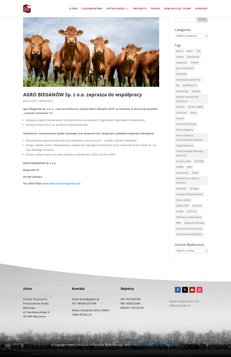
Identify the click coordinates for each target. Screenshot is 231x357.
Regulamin (139, 345)
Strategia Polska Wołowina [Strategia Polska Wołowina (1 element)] (189, 194)
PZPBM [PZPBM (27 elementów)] (179, 167)
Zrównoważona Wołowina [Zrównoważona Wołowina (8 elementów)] (189, 234)
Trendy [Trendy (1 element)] (179, 211)
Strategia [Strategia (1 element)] (194, 188)
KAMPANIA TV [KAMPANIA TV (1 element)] (190, 85)
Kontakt (201, 8)
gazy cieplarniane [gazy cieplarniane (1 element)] (185, 68)
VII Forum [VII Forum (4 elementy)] (192, 211)
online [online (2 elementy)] (193, 112)
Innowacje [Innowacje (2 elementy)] (181, 73)
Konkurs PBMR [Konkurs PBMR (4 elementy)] (195, 106)
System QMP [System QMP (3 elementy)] (182, 205)
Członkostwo (92, 8)
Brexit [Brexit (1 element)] (190, 51)
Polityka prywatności (167, 345)
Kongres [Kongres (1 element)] (196, 91)
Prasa (155, 8)
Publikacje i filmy (177, 8)
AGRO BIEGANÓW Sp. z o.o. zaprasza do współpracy (82, 94)
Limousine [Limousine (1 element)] (181, 112)
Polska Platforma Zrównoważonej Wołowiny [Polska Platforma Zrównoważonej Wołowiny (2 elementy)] (189, 137)
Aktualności (115, 8)
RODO (150, 345)
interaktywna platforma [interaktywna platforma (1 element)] (188, 79)
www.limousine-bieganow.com (61, 183)
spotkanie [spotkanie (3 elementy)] (181, 188)
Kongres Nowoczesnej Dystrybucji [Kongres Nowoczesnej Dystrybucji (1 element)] (187, 99)
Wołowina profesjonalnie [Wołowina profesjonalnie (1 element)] (188, 217)
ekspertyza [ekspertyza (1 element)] (181, 62)
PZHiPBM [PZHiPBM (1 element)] (199, 161)
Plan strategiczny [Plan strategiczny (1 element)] (184, 129)
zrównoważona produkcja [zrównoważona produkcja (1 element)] (189, 228)
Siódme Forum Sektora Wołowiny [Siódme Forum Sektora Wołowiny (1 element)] (187, 180)
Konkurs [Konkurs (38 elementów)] (180, 106)
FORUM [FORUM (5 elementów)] (194, 62)
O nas (73, 8)
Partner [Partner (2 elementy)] (180, 118)
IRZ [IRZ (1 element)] (177, 85)
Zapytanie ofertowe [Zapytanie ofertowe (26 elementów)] (194, 222)
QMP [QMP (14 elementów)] (189, 167)
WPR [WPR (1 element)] (178, 222)
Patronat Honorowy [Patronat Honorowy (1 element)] (186, 124)
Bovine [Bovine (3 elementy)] (179, 51)
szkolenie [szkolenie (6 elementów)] (197, 205)
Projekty (140, 8)
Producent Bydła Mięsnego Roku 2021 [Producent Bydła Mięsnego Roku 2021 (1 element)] (189, 153)
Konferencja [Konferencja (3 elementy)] (182, 91)
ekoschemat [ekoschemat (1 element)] (193, 56)
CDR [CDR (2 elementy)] (198, 51)
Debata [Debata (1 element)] (179, 56)
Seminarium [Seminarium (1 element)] (182, 172)
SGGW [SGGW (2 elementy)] (195, 172)
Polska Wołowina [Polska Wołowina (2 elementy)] (184, 145)
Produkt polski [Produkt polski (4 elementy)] (183, 161)
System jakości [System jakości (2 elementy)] (183, 200)
